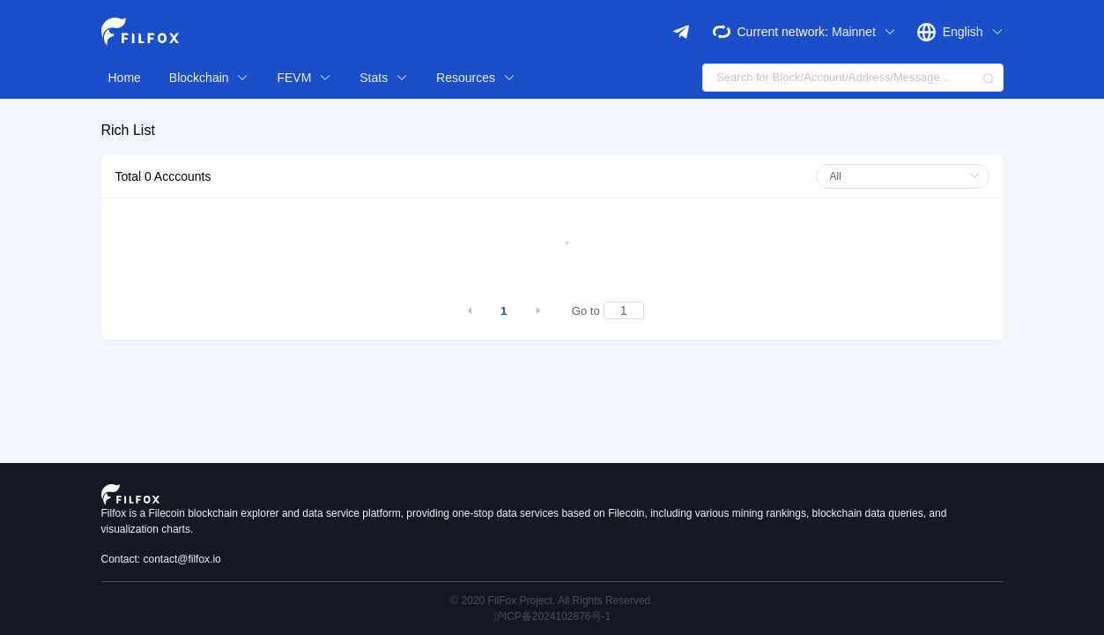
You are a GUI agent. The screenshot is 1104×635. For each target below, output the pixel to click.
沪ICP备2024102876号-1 (552, 616)
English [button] (973, 32)
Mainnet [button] (864, 32)
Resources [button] (475, 78)
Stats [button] (383, 78)
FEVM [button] (304, 78)
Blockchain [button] (209, 78)
